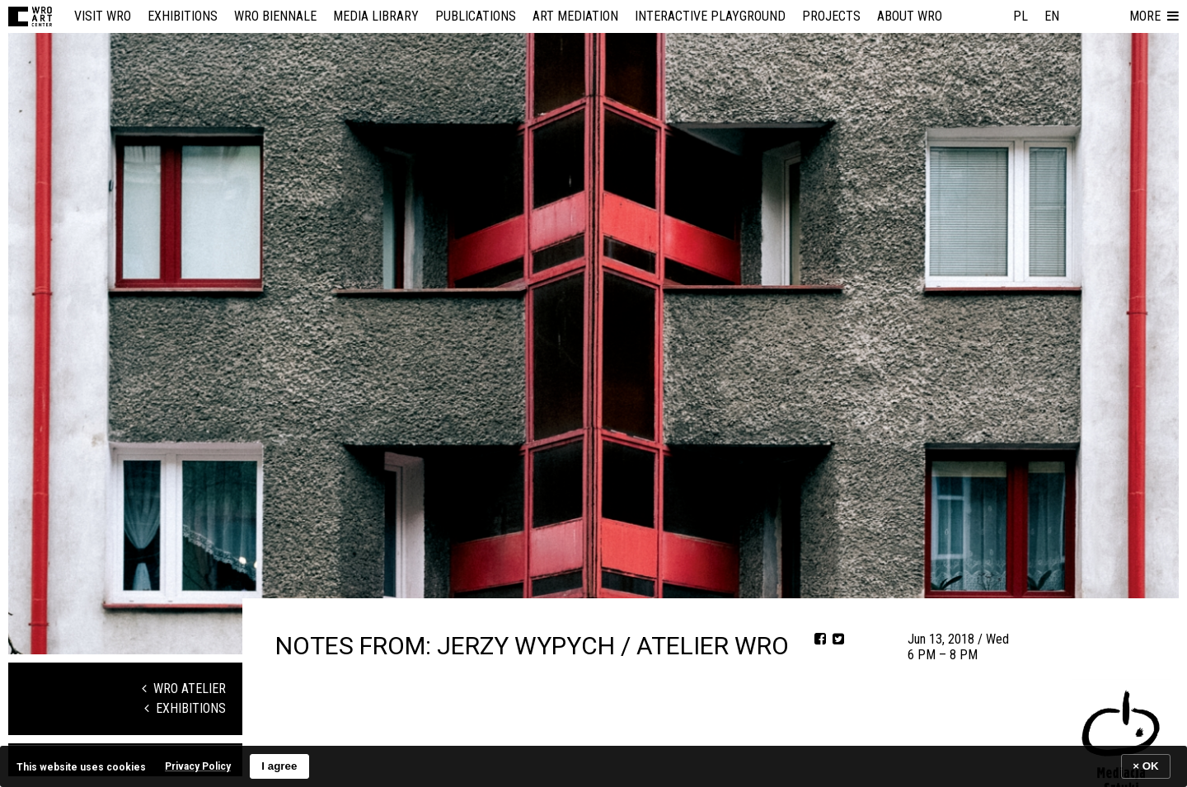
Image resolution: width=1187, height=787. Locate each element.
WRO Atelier (184, 688)
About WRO (909, 16)
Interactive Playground (710, 16)
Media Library (376, 16)
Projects (831, 16)
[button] (1154, 16)
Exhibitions (183, 16)
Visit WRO (102, 16)
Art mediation (575, 16)
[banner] (593, 766)
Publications (475, 16)
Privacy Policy (198, 766)
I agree (279, 766)
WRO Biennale (275, 16)
